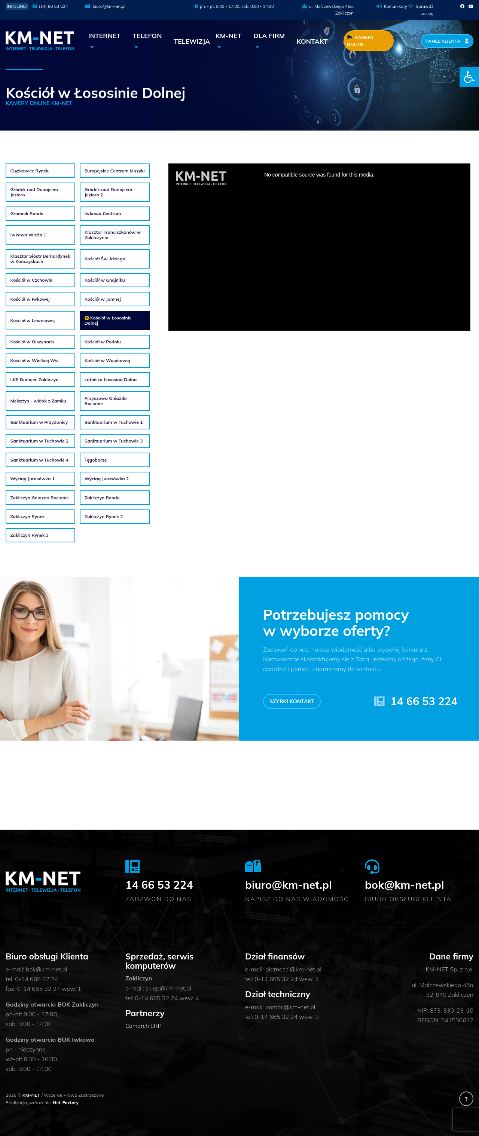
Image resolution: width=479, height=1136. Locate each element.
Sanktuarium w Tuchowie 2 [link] (39, 441)
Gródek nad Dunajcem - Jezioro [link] (35, 192)
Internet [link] (104, 35)
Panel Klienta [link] (447, 41)
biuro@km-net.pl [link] (105, 6)
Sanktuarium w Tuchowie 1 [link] (114, 422)
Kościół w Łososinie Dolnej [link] (108, 320)
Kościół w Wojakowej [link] (107, 360)
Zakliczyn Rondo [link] (102, 497)
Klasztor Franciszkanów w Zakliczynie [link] (113, 235)
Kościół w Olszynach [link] (32, 341)
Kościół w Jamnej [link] (103, 298)
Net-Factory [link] (66, 1102)
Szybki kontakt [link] (293, 701)
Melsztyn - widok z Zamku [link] (38, 400)
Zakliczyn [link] (345, 13)
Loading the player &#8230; (319, 247)
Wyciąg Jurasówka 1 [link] (32, 478)
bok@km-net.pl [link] (408, 883)
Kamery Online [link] (360, 40)
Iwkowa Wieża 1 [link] (28, 235)
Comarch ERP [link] (144, 1025)
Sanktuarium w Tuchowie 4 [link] (39, 459)
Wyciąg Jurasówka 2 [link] (107, 478)
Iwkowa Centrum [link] (103, 213)
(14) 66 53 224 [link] (50, 6)
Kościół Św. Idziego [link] (105, 258)
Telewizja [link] (192, 41)
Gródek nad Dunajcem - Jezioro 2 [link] (110, 192)
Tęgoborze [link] (96, 459)
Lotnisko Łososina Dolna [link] (111, 379)
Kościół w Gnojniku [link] (105, 280)
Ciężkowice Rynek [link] (29, 170)
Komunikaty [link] (396, 6)
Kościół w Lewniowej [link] (32, 320)
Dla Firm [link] (269, 35)
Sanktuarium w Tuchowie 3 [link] (114, 441)
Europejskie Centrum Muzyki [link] (115, 170)
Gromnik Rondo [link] (26, 213)
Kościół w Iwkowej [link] (29, 298)
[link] (469, 77)
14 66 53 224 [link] (423, 700)
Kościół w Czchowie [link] (31, 280)
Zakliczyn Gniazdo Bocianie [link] (39, 497)
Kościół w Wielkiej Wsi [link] (34, 360)
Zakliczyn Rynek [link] (27, 516)
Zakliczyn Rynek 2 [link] (104, 516)
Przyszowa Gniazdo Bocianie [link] (106, 401)
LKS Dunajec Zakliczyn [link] (34, 379)
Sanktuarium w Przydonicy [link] (39, 422)
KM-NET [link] (228, 35)
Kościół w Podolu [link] (103, 341)
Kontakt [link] (312, 41)
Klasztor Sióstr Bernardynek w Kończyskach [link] (40, 259)
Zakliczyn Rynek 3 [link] (29, 535)
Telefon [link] (147, 35)
